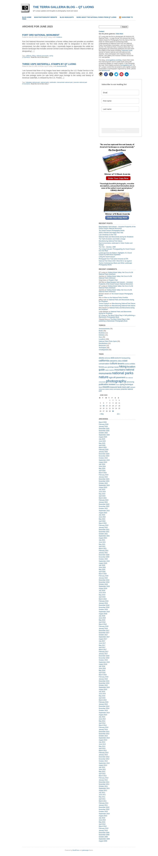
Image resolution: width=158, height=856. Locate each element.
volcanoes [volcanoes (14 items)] (102, 389)
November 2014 (104, 708)
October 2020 (103, 559)
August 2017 (103, 639)
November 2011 (104, 784)
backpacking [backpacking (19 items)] (126, 358)
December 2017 (104, 630)
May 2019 (102, 595)
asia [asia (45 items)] (112, 358)
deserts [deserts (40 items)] (121, 363)
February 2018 (103, 626)
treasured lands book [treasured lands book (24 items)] (118, 387)
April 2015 (102, 698)
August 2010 (103, 816)
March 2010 (103, 826)
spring (51, 55)
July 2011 (102, 792)
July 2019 (102, 590)
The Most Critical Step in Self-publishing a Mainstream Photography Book (117, 316)
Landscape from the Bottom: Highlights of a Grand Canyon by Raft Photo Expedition (115, 254)
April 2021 (102, 546)
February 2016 (103, 677)
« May (102, 414)
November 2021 (104, 532)
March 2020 (103, 574)
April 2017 (102, 647)
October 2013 (103, 736)
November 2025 (104, 431)
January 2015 (103, 704)
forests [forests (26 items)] (101, 367)
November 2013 (104, 734)
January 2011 (103, 805)
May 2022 (102, 519)
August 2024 (103, 462)
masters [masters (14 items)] (111, 370)
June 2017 (102, 643)
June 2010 (102, 820)
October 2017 (103, 635)
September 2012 (104, 763)
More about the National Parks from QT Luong (96, 17)
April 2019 (102, 597)
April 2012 (102, 774)
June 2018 (102, 618)
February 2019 (103, 601)
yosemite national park (80, 82)
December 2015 (104, 681)
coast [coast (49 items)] (124, 360)
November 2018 (104, 607)
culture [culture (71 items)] (113, 363)
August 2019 (103, 588)
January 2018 (103, 628)
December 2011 (104, 782)
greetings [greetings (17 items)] (111, 367)
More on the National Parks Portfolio (116, 297)
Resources (102, 345)
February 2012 (103, 778)
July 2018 (102, 616)
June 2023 (102, 492)
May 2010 (102, 822)
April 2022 (102, 521)
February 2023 (103, 500)
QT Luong (102, 315)
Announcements (62, 66)
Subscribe (120, 130)
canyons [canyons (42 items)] (113, 361)
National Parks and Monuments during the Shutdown (116, 237)
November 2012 (104, 759)
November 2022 (104, 506)
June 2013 (102, 744)
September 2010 (104, 814)
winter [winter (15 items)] (107, 389)
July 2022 (102, 515)
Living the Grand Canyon (107, 257)
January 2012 (103, 780)
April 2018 (102, 622)
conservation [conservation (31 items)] (104, 364)
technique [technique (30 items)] (129, 384)
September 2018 (104, 612)
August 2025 (103, 437)
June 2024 (102, 466)
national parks (45, 82)
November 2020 (104, 557)
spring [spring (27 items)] (122, 384)
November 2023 (104, 481)
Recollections (103, 343)
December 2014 (104, 706)
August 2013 (103, 740)
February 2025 (103, 449)
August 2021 (103, 538)
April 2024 (102, 471)
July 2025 (102, 439)
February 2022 (103, 525)
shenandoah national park (65, 82)
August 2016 (103, 664)
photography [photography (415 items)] (116, 381)
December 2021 (104, 529)
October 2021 (103, 534)
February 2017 (103, 651)
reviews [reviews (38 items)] (112, 384)
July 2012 (102, 767)
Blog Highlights (67, 17)
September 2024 (104, 460)
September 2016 (104, 662)
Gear (100, 337)
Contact (101, 31)
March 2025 (103, 447)
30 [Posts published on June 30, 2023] (113, 411)
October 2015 (103, 685)
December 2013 (104, 731)
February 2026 (103, 424)
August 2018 (103, 614)
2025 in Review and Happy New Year (111, 232)
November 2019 (104, 582)
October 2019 (103, 584)
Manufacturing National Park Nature (110, 241)
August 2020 (103, 563)
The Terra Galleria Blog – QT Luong (63, 7)
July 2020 (102, 565)
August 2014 (103, 715)
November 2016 (104, 658)
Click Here (119, 34)
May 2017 (102, 645)
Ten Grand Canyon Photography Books (112, 230)
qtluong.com (106, 70)
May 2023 (102, 494)
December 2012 (104, 757)
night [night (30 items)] (111, 377)
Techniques (102, 347)
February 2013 (103, 753)
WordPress (75, 850)
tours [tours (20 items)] (100, 387)
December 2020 (104, 555)
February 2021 (103, 550)
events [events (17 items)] (127, 364)
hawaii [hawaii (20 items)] (116, 367)
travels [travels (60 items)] (106, 387)
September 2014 (104, 713)
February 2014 (103, 727)
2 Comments (26, 57)
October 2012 (103, 761)
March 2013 (103, 750)
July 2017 (102, 641)
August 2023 (103, 487)
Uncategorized (103, 350)
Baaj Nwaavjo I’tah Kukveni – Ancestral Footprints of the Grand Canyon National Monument (117, 227)
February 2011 (103, 803)
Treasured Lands (126, 50)
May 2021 (102, 544)
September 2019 (104, 586)
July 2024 (102, 464)
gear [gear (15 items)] (105, 367)
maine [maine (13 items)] (107, 370)
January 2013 (103, 755)
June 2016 (102, 668)
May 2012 (102, 771)
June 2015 (102, 694)
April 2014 (102, 723)
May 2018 (102, 620)
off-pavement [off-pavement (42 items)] (119, 377)
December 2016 (104, 656)
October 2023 (103, 483)
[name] (120, 100)
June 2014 (102, 719)
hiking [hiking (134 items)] (123, 366)
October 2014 (103, 710)
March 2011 (103, 801)
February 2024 (103, 475)
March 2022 (103, 523)
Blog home (26, 17)
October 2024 (103, 458)
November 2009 (104, 835)
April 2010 (102, 824)
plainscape (85, 850)
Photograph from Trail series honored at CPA (113, 259)
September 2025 (104, 435)
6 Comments (26, 84)
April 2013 (102, 748)
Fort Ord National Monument (40, 35)
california (28, 55)
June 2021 (102, 542)
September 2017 (104, 637)
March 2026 (103, 422)
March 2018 (103, 624)
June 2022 (102, 517)
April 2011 (102, 799)
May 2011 (102, 797)
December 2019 (104, 580)
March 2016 (103, 675)
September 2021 (104, 536)
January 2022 (103, 527)
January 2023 (103, 502)
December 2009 (104, 832)
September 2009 (104, 839)
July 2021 (102, 540)
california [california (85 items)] (104, 360)
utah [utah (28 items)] (128, 387)
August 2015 (103, 689)
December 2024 (104, 454)
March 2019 (103, 599)
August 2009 (103, 841)
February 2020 (103, 576)
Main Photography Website (45, 17)
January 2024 (103, 477)
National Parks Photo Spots (108, 341)
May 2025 (102, 443)
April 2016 (102, 673)
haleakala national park (33, 82)
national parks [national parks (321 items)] (122, 373)
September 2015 (104, 687)
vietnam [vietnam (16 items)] (132, 387)
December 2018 (104, 605)
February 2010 (103, 828)
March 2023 (103, 498)
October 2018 (103, 609)
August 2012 (103, 765)
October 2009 (103, 837)
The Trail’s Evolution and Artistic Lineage (112, 239)
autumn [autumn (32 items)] (118, 358)
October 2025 (103, 433)
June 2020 (102, 567)
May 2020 (102, 569)
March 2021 (103, 548)
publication (53, 82)
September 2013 (104, 738)
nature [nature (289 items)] (103, 377)
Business (102, 333)
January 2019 (103, 603)
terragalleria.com (126, 65)
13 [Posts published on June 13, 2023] (103, 406)
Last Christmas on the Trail (107, 235)
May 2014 (102, 721)
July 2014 (102, 717)
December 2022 (104, 504)
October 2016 (103, 660)
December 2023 (104, 479)
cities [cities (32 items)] (119, 361)
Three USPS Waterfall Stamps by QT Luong (49, 64)
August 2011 (103, 790)
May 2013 (102, 746)
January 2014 (103, 729)
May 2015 (102, 696)
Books (101, 331)
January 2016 (103, 679)
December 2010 (104, 807)
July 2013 (102, 742)
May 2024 (102, 468)
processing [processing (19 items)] (130, 382)
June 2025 (102, 441)
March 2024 (103, 473)
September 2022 (104, 510)
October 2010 (103, 811)
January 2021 (103, 553)
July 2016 (102, 666)
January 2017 (103, 654)
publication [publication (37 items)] (103, 384)
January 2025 (103, 452)
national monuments (42, 55)
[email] (120, 92)
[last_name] (120, 109)
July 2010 (102, 818)
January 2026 (103, 426)
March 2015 (103, 700)
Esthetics (102, 335)
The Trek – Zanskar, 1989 (107, 247)
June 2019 (102, 593)
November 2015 (104, 683)
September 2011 (104, 788)
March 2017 (103, 649)
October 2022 (103, 508)
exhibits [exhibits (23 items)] (132, 364)
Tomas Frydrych (104, 303)
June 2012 (102, 769)
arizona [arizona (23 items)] (107, 358)
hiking (34, 55)
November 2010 (104, 809)
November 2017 (104, 633)
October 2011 (103, 786)
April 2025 (102, 445)
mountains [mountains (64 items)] (119, 369)
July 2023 (102, 489)
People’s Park (113, 280)
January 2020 (103, 578)
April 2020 (102, 572)
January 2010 (103, 830)
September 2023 (104, 485)
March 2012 (103, 776)
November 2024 (104, 456)
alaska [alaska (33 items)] (101, 358)
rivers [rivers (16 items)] (117, 384)
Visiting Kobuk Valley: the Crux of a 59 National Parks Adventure (115, 277)
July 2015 (102, 691)
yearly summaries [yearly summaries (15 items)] (114, 389)
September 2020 (104, 561)
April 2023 (102, 496)
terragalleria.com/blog (114, 60)
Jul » (118, 414)
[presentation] (120, 120)
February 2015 (103, 702)
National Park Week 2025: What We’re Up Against (115, 261)
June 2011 (102, 795)
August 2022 (103, 513)
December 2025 (104, 428)
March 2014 (103, 725)
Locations (59, 37)
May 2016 (102, 670)
